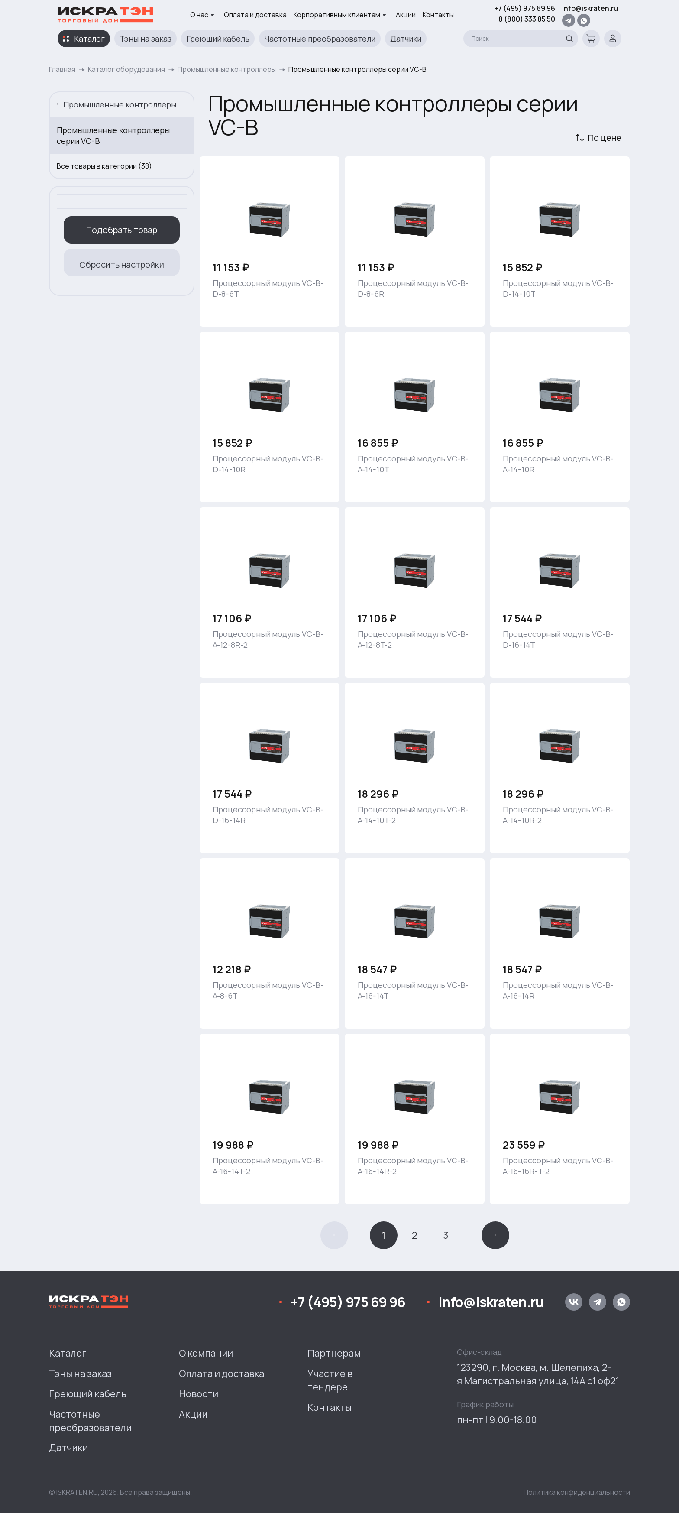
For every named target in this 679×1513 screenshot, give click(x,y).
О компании (206, 1353)
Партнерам (334, 1353)
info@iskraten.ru (590, 8)
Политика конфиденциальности (577, 1492)
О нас (202, 14)
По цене (604, 137)
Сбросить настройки (121, 264)
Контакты (438, 14)
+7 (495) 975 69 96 (524, 8)
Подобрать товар (121, 230)
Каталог (89, 38)
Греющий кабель (217, 38)
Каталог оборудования (126, 69)
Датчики (405, 38)
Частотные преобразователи (319, 38)
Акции (406, 14)
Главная (62, 69)
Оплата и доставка (255, 14)
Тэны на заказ (145, 38)
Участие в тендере (329, 1380)
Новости (198, 1393)
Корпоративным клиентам (340, 14)
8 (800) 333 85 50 (526, 19)
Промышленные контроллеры (227, 69)
